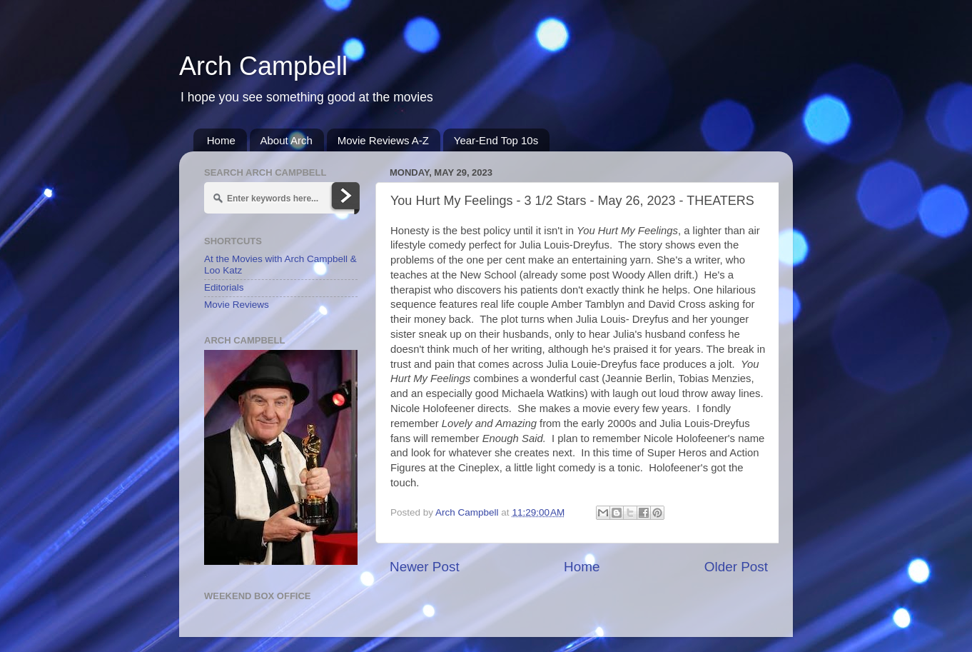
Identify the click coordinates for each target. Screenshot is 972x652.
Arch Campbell (263, 66)
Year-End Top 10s (496, 140)
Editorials (224, 287)
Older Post (736, 566)
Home (221, 140)
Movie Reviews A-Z (383, 140)
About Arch (286, 140)
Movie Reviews (236, 304)
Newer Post (425, 566)
